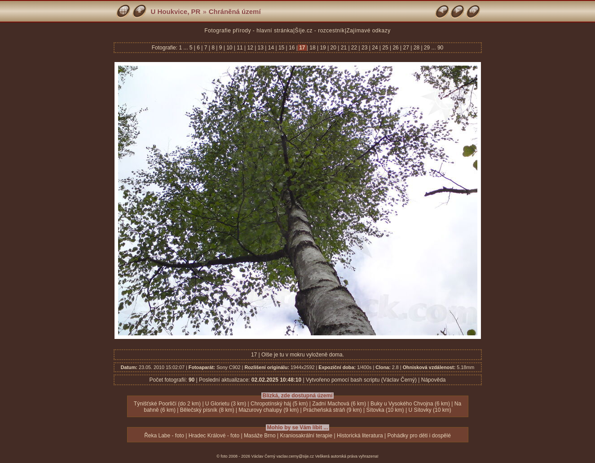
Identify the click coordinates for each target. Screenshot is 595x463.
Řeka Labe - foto (164, 435)
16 (291, 48)
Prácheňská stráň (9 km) (332, 410)
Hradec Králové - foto (214, 435)
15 (281, 48)
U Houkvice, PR (176, 11)
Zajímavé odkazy (369, 30)
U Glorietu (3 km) (225, 404)
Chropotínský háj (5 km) (279, 404)
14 (270, 48)
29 (427, 48)
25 (385, 48)
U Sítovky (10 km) (429, 410)
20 (333, 48)
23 (364, 48)
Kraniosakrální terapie (306, 435)
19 (322, 48)
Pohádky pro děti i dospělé (418, 435)
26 (395, 48)
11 (239, 48)
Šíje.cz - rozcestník (320, 30)
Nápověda (433, 380)
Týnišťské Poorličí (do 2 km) (167, 404)
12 (250, 48)
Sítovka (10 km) (385, 410)
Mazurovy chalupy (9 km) (268, 410)
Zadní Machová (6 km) (339, 404)
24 (374, 48)
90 (440, 48)
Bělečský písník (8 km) (207, 410)
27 (405, 48)
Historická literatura (360, 435)
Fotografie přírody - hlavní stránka (248, 30)
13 (260, 48)
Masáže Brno (260, 435)
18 (312, 48)
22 (354, 48)
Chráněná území (235, 11)
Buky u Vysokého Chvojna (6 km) (410, 404)
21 (343, 48)
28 (416, 48)
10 (229, 48)
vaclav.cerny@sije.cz (295, 456)
